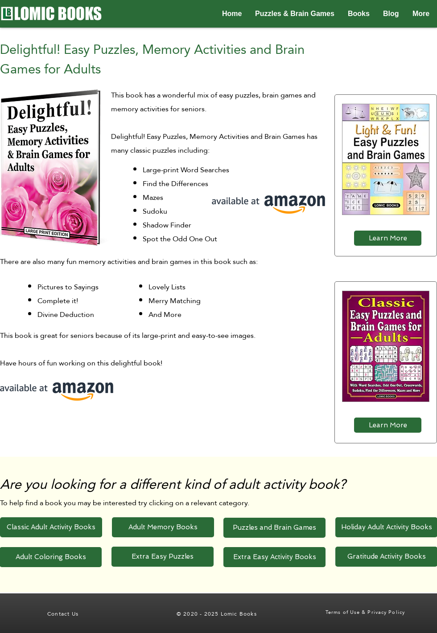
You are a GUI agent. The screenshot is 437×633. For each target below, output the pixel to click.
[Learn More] (387, 238)
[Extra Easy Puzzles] (162, 557)
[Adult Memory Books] (163, 527)
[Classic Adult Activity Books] (51, 527)
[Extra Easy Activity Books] (274, 557)
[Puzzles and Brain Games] (274, 528)
